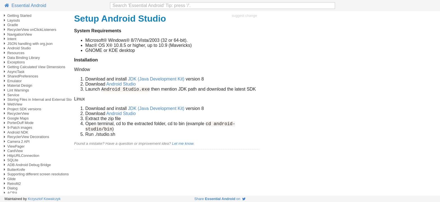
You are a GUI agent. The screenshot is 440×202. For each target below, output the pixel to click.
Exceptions (16, 62)
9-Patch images (19, 127)
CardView (15, 151)
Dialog (12, 188)
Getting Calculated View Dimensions (36, 67)
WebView (14, 104)
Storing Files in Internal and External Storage (43, 99)
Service (13, 95)
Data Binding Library (23, 58)
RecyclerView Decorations (28, 137)
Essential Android (25, 5)
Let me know (182, 146)
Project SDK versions (24, 109)
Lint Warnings (18, 90)
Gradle (12, 25)
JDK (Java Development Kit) (156, 79)
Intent (11, 39)
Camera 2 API (18, 141)
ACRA (12, 193)
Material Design (19, 85)
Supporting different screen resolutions (38, 174)
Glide (11, 179)
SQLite (12, 160)
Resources (15, 53)
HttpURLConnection (23, 155)
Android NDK (17, 132)
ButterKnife (16, 169)
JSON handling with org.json (29, 44)
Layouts (13, 20)
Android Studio (19, 48)
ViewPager (16, 146)
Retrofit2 (14, 184)
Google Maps (18, 118)
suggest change (244, 15)
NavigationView (19, 34)
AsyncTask (15, 72)
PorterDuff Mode (20, 123)
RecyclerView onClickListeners (31, 29)
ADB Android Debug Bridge (29, 165)
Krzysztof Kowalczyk (44, 199)
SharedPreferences (22, 76)
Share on (220, 199)
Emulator (14, 81)
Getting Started (19, 15)
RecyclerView (18, 113)
